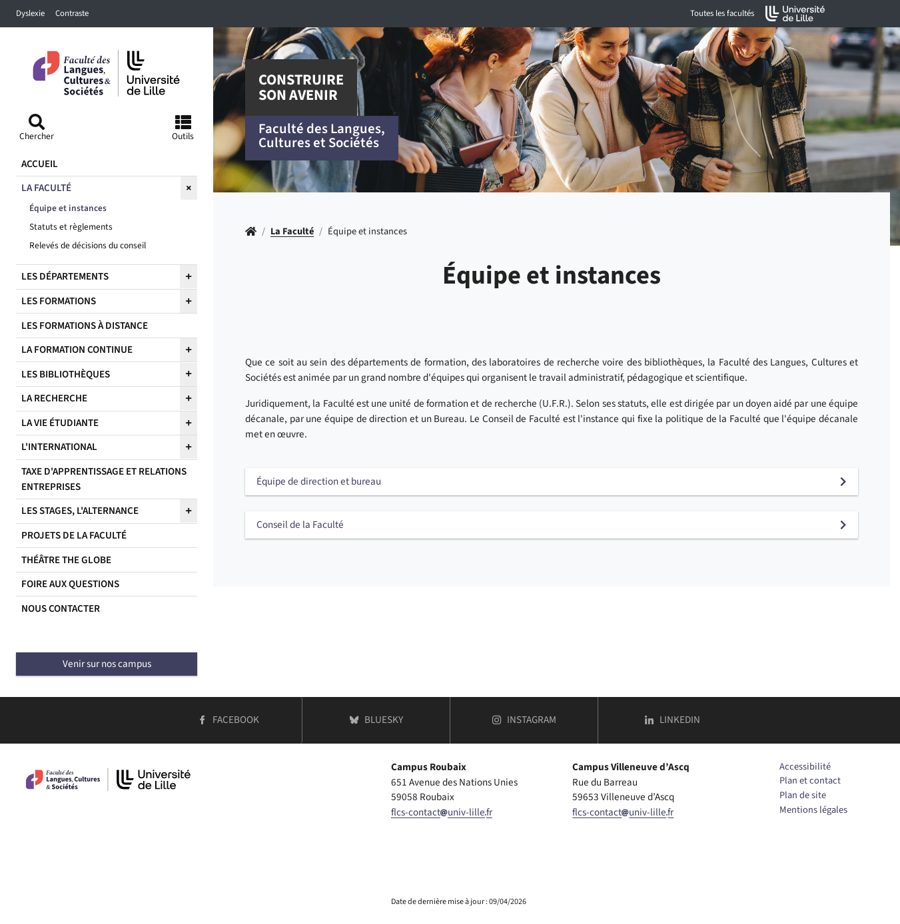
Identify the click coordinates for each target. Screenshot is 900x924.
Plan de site (802, 795)
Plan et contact (810, 781)
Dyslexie (30, 13)
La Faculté (292, 231)
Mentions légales (813, 810)
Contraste (72, 13)
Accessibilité (805, 767)
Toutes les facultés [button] (722, 13)
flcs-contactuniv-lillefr (441, 812)
